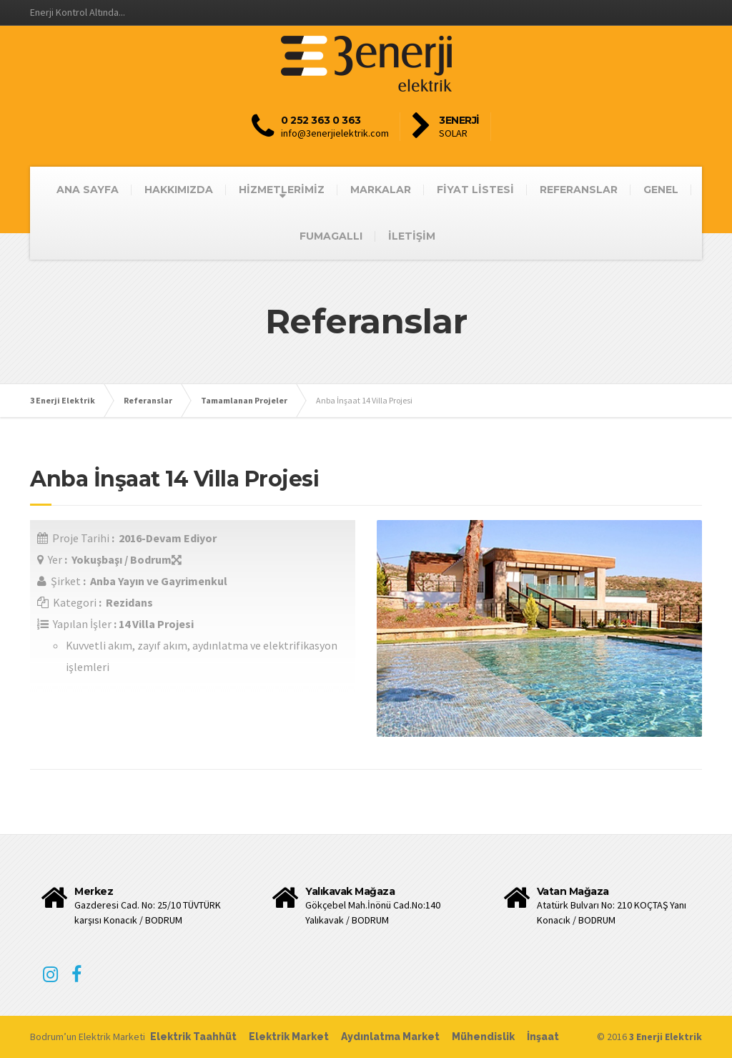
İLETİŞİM (411, 236)
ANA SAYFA (87, 189)
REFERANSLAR (579, 189)
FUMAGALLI (331, 236)
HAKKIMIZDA (178, 189)
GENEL (660, 189)
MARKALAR (380, 189)
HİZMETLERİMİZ (282, 189)
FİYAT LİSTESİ (475, 189)
